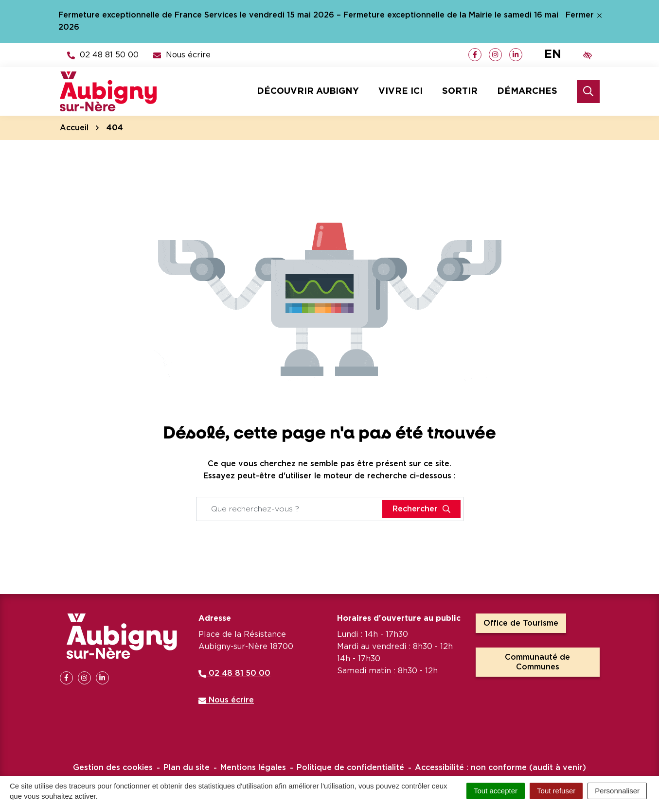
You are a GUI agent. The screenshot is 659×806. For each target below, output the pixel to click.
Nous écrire (226, 700)
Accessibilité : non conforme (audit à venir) (500, 767)
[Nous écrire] (182, 55)
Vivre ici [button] (400, 91)
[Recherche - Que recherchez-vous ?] (289, 509)
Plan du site (186, 767)
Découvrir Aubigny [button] (308, 91)
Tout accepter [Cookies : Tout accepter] (495, 791)
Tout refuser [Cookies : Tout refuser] (556, 791)
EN (552, 54)
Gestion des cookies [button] (113, 767)
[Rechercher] (588, 91)
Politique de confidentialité (350, 767)
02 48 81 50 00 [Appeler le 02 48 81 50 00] (234, 673)
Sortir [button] (460, 91)
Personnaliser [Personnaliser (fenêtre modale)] (617, 791)
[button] (103, 55)
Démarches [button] (527, 91)
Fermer (584, 15)
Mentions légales (253, 767)
